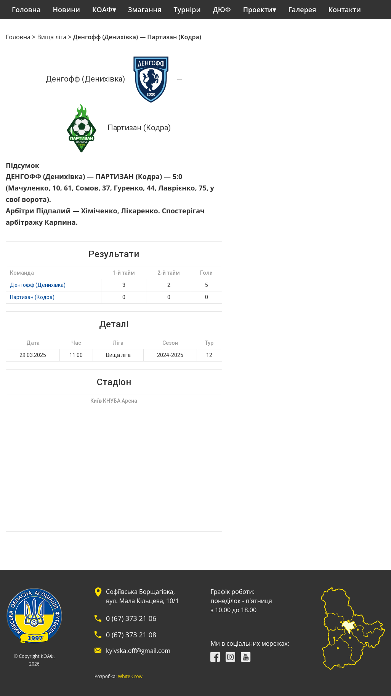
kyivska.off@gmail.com (138, 651)
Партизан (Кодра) (32, 297)
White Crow (130, 676)
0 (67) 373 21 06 (131, 618)
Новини (66, 9)
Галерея (302, 9)
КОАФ (102, 9)
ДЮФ (222, 9)
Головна (26, 9)
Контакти (345, 9)
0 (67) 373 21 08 (131, 634)
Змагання (145, 9)
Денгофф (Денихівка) (38, 285)
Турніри (187, 9)
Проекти (257, 9)
